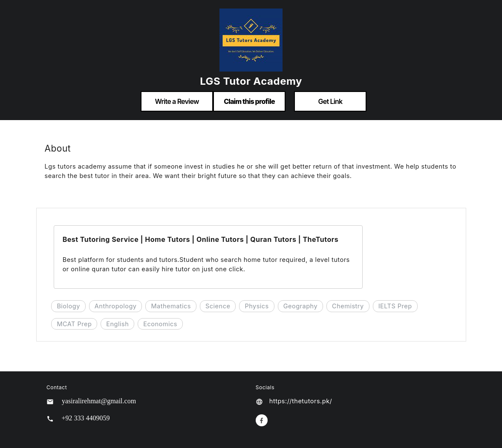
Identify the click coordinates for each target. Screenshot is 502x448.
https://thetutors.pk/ (300, 401)
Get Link (330, 101)
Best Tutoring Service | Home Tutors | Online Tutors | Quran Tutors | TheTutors (201, 239)
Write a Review (177, 101)
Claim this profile (249, 101)
